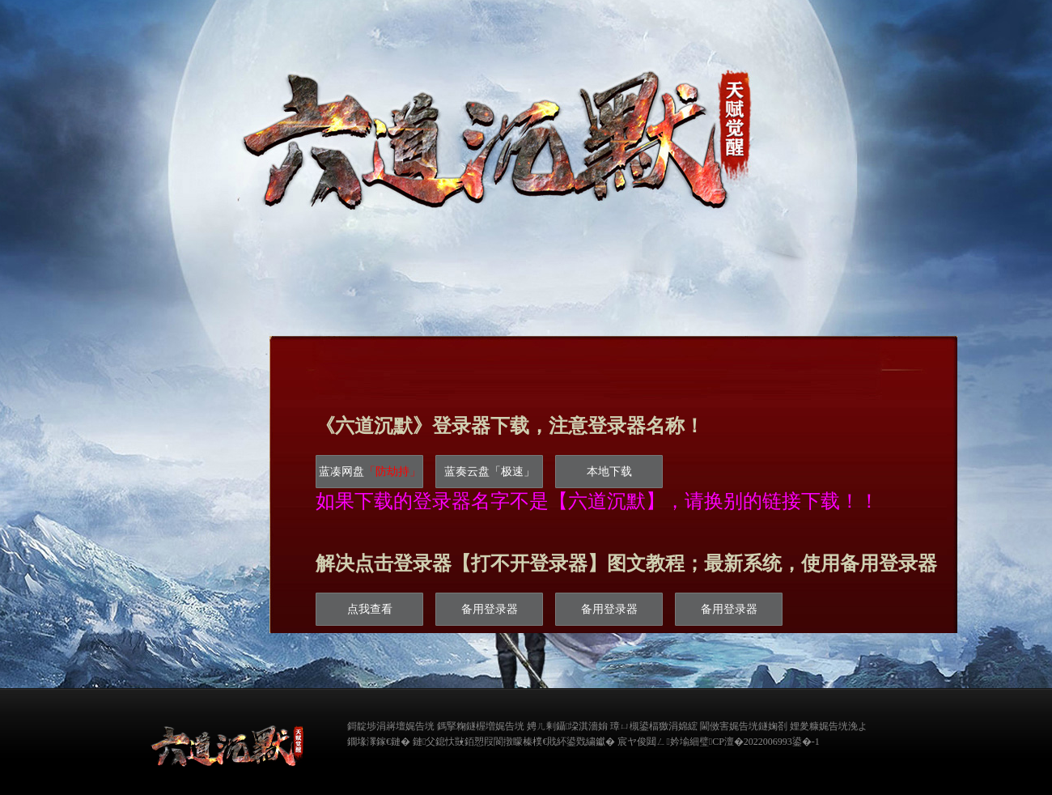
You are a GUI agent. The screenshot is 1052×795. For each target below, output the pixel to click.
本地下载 (609, 472)
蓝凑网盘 (370, 472)
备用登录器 (489, 609)
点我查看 (369, 609)
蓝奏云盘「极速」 (489, 472)
